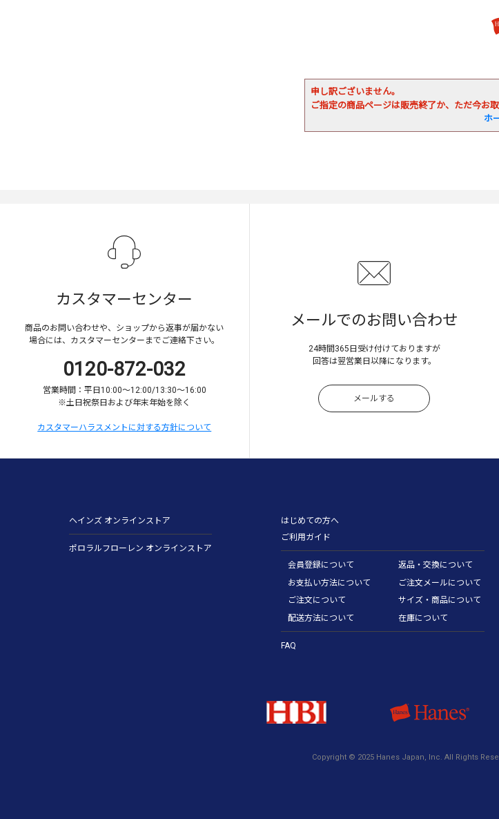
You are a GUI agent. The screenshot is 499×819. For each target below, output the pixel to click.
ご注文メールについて (439, 583)
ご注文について (317, 600)
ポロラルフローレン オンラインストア (140, 548)
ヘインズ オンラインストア (119, 521)
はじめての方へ (310, 521)
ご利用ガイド (306, 537)
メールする (374, 398)
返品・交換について (435, 565)
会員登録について (321, 565)
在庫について (423, 618)
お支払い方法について (329, 583)
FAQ (288, 646)
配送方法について (321, 618)
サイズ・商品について (439, 600)
